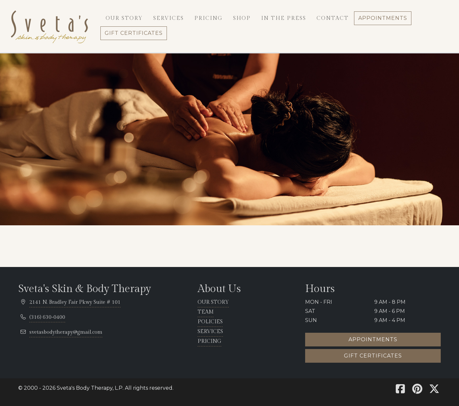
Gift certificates (373, 356)
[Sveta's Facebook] (400, 391)
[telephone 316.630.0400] (47, 317)
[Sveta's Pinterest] (417, 391)
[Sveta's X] (434, 391)
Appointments (372, 339)
